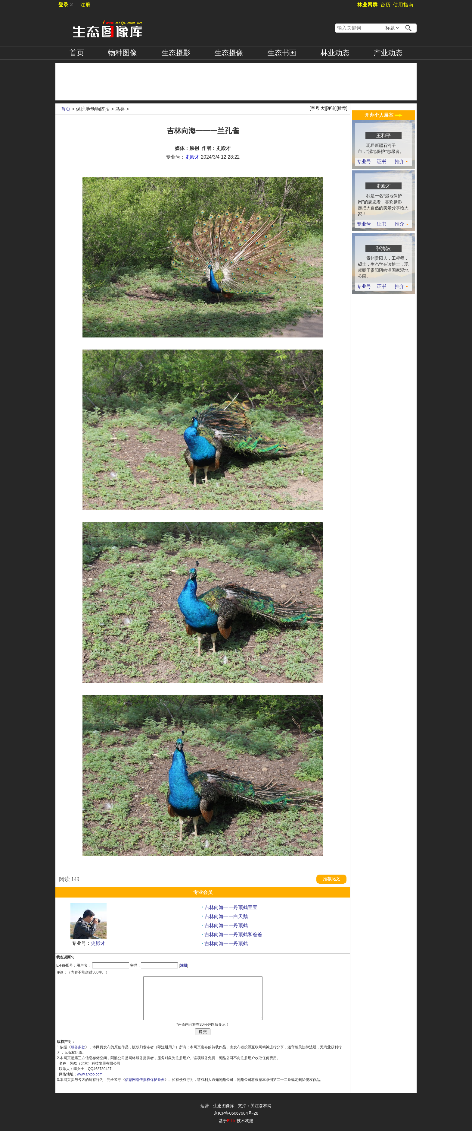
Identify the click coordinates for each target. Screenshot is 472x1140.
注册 (85, 4)
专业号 (364, 161)
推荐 (342, 108)
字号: (318, 108)
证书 (382, 161)
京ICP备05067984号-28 (236, 1122)
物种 (122, 53)
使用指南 (403, 4)
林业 (335, 53)
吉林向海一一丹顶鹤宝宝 (230, 907)
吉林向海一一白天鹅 (226, 916)
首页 (77, 53)
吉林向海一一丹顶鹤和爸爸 (233, 934)
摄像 (228, 53)
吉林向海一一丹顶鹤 (226, 925)
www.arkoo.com (90, 1083)
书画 (281, 53)
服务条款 (78, 1056)
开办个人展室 (383, 115)
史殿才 (192, 157)
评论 (331, 108)
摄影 (175, 53)
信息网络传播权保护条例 (145, 1089)
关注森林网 (261, 1114)
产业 (388, 53)
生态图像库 (223, 1114)
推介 (401, 161)
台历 (385, 4)
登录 (63, 4)
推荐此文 (331, 879)
